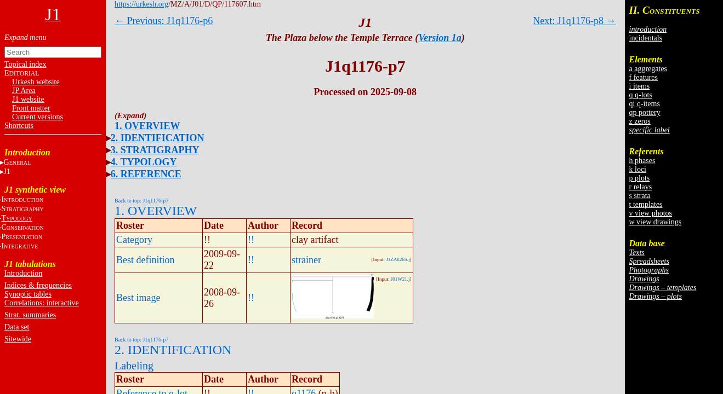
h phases (642, 161)
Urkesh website (36, 82)
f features (643, 77)
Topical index (25, 64)
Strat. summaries (30, 315)
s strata (640, 196)
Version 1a (440, 37)
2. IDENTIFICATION (157, 137)
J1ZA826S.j (397, 259)
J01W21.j (400, 279)
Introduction (23, 273)
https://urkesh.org (141, 4)
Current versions (37, 117)
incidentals (646, 38)
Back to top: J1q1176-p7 (141, 201)
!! (251, 239)
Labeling (134, 366)
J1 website (28, 99)
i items (639, 86)
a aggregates (648, 69)
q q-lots (640, 95)
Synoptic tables (28, 294)
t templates (646, 204)
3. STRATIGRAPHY (155, 149)
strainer (306, 259)
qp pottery (645, 112)
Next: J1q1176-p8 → (574, 20)
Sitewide (17, 339)
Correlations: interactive (41, 303)
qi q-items (644, 104)
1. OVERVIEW (147, 125)
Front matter (31, 108)
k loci (638, 169)
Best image (138, 297)
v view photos (651, 213)
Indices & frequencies (38, 285)
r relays (640, 187)
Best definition (145, 259)
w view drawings (655, 222)
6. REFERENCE (146, 174)
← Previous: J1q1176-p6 (164, 20)
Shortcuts (18, 125)
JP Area (24, 90)
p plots (639, 178)
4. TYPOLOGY (144, 162)
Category (134, 239)
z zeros (640, 121)
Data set (16, 327)
